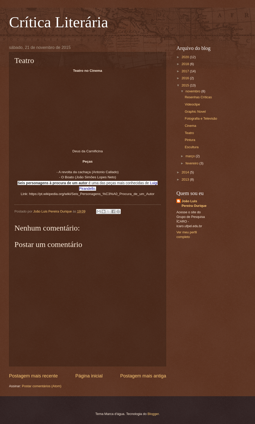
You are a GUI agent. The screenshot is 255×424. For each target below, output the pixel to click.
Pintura (190, 140)
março (190, 156)
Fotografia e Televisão (201, 118)
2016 (186, 78)
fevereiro (192, 163)
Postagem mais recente (33, 375)
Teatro (189, 133)
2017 (186, 71)
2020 (186, 57)
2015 (186, 85)
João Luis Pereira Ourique (194, 203)
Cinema (190, 126)
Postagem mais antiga (143, 375)
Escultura (192, 147)
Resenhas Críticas (198, 97)
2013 (186, 179)
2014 (186, 172)
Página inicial (89, 375)
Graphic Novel (195, 111)
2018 (186, 64)
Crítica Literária (58, 22)
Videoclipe (192, 104)
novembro (193, 91)
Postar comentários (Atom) (41, 386)
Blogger (153, 414)
